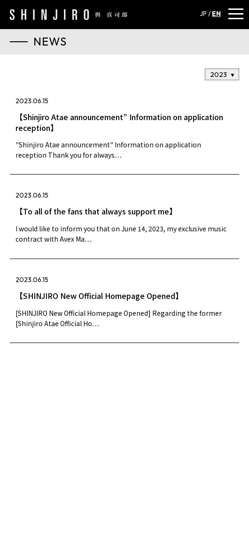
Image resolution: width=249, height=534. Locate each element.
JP (203, 13)
